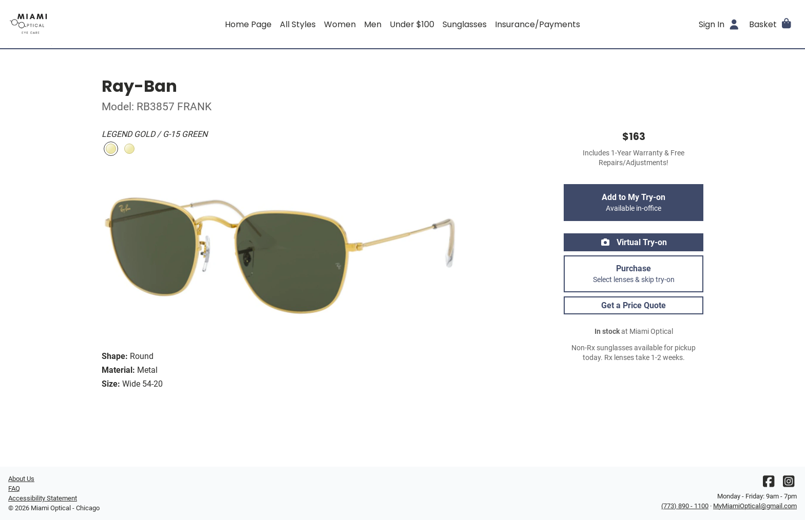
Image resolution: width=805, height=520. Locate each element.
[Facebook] (768, 484)
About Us (21, 479)
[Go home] (106, 24)
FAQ (14, 488)
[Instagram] (788, 484)
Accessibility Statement (42, 498)
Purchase (633, 274)
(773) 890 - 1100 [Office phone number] (684, 506)
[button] (771, 24)
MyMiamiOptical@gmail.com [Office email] (755, 506)
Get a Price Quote (633, 305)
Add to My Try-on (633, 202)
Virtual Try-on (633, 242)
